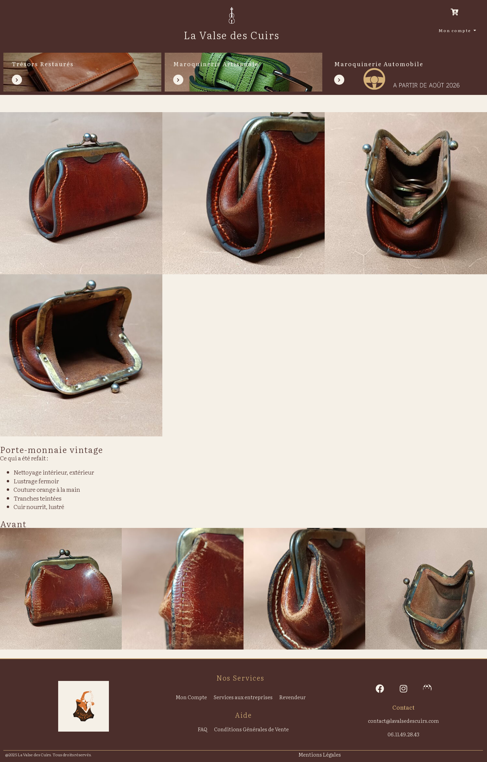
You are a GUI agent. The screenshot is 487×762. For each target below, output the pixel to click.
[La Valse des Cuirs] (231, 15)
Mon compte (456, 30)
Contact (403, 707)
